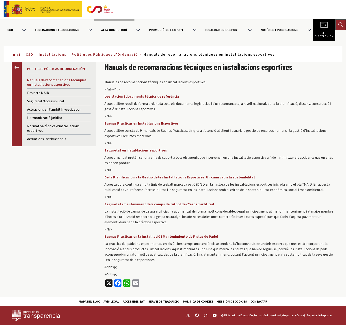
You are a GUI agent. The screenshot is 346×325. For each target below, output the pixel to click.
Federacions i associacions (57, 30)
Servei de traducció (163, 301)
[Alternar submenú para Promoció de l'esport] (194, 30)
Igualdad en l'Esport (222, 30)
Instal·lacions (52, 54)
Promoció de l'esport (166, 30)
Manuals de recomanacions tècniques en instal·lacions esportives (56, 82)
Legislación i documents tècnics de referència (141, 96)
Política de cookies (198, 301)
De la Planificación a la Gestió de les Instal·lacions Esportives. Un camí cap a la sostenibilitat (179, 177)
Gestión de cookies (232, 301)
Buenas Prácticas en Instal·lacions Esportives (141, 123)
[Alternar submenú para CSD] (24, 30)
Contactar (259, 301)
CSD (10, 30)
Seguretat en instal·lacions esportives (135, 150)
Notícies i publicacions (279, 30)
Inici (16, 54)
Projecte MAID (38, 92)
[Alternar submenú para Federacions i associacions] (90, 30)
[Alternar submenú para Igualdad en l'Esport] (249, 30)
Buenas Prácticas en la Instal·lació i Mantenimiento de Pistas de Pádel (161, 236)
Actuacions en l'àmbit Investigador (54, 109)
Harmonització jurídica (44, 117)
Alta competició (114, 30)
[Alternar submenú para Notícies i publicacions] (309, 30)
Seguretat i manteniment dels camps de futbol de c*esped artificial (159, 204)
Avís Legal (111, 301)
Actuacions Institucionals (46, 138)
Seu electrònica (324, 34)
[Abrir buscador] (340, 24)
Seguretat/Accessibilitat (46, 101)
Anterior (17, 67)
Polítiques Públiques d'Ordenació (105, 54)
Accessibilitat (134, 301)
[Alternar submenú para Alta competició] (138, 30)
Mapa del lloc (89, 301)
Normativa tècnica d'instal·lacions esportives (53, 128)
